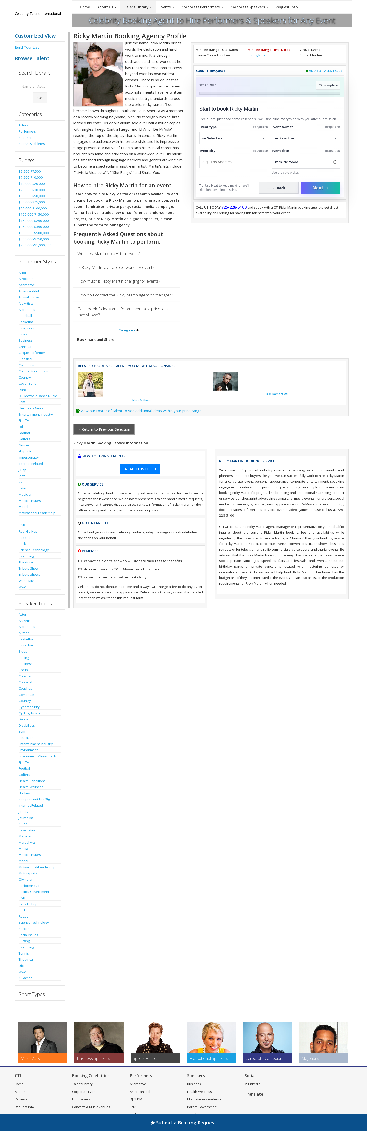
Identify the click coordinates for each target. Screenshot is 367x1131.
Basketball (26, 322)
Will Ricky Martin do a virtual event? (108, 253)
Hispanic (25, 451)
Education (26, 737)
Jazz (22, 476)
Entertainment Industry (36, 414)
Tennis (24, 953)
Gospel (24, 445)
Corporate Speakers (249, 7)
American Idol (29, 291)
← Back (278, 187)
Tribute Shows (29, 574)
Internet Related (31, 463)
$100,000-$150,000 (34, 214)
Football (25, 433)
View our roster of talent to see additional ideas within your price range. (141, 410)
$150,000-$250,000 (34, 220)
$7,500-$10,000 (31, 177)
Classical (25, 359)
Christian (25, 346)
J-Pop (22, 470)
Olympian (26, 879)
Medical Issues (30, 500)
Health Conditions (32, 781)
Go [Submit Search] (39, 97)
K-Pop (23, 482)
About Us (107, 7)
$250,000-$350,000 (34, 227)
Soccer (24, 928)
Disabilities (27, 725)
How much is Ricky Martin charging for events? (119, 281)
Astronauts (27, 309)
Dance (23, 389)
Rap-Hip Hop (28, 531)
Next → (320, 188)
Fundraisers (81, 1099)
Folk (22, 426)
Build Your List (27, 47)
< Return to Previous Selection (104, 429)
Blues (23, 334)
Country (25, 377)
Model (23, 506)
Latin (22, 488)
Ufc (21, 965)
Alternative (27, 285)
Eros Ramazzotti (277, 394)
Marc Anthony (141, 400)
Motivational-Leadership (37, 513)
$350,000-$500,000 (34, 233)
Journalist (26, 818)
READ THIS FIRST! (140, 468)
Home (85, 7)
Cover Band (27, 383)
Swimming (26, 556)
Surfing (24, 941)
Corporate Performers (202, 7)
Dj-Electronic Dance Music (38, 396)
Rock (22, 543)
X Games (25, 978)
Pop (22, 519)
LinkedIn (253, 1084)
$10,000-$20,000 (32, 183)
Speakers (26, 137)
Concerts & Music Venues (91, 1107)
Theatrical (26, 562)
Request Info (287, 7)
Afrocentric (27, 279)
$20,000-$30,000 (32, 190)
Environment (28, 750)
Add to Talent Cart (326, 71)
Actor (22, 272)
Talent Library (138, 7)
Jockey (23, 811)
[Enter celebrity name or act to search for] (41, 86)
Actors (23, 125)
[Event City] (233, 162)
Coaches (25, 688)
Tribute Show (28, 568)
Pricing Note (257, 55)
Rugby (23, 916)
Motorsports (28, 873)
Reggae (25, 537)
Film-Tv (24, 420)
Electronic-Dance (31, 408)
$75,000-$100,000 (33, 208)
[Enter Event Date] (306, 162)
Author (24, 633)
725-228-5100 (234, 207)
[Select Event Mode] (306, 138)
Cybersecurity (29, 707)
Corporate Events (85, 1091)
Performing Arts (30, 885)
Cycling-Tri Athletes (33, 713)
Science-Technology (34, 550)
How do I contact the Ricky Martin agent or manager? (125, 295)
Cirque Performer (32, 352)
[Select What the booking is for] (233, 138)
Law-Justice (27, 830)
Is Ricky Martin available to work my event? (115, 267)
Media (23, 848)
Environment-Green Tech (37, 756)
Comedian (26, 365)
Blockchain (27, 645)
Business (26, 340)
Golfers (24, 439)
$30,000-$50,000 (32, 196)
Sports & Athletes (32, 143)
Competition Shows (33, 371)
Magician (25, 494)
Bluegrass (26, 328)
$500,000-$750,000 (34, 239)
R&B (22, 525)
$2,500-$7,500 (30, 171)
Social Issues (28, 935)
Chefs (23, 670)
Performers (27, 131)
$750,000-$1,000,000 (35, 245)
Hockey (24, 793)
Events (166, 7)
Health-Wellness (31, 787)
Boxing (24, 657)
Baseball (25, 315)
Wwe (22, 587)
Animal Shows (29, 297)
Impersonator (29, 457)
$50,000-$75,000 (32, 202)
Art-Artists (26, 303)
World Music (28, 580)
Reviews (21, 1099)
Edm (22, 402)
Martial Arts (27, 842)
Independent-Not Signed (37, 799)
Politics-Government (34, 891)
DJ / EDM (136, 1099)
